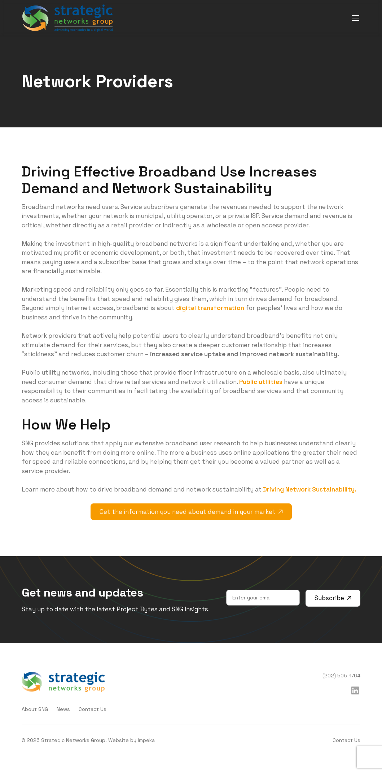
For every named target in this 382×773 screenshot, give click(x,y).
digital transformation (210, 308)
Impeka (146, 740)
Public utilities (260, 382)
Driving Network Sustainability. (309, 489)
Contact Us (92, 709)
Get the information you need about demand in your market (191, 512)
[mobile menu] (355, 18)
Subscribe (333, 598)
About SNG (35, 709)
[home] (68, 18)
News (63, 709)
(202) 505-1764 (341, 675)
